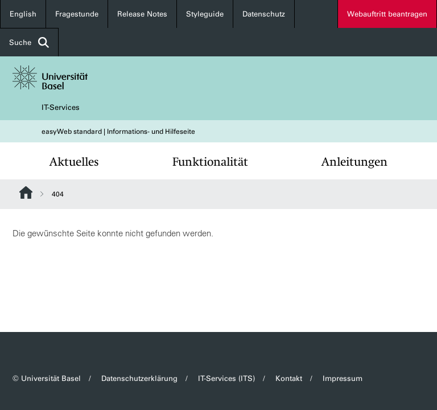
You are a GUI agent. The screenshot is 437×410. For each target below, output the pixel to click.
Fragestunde (76, 14)
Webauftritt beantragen (387, 14)
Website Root (25, 192)
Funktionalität (210, 162)
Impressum (342, 378)
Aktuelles (74, 162)
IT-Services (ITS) (226, 378)
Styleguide (205, 14)
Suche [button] (29, 42)
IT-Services (61, 107)
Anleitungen (354, 162)
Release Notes (142, 14)
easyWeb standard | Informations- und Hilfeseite (118, 132)
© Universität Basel (47, 378)
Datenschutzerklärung (139, 378)
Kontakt (288, 378)
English (23, 14)
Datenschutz (263, 14)
